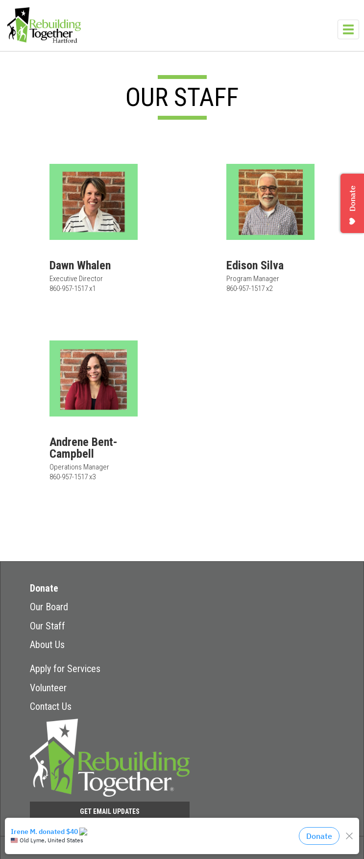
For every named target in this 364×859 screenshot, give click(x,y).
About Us (47, 645)
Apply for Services (65, 669)
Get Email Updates (110, 811)
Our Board (49, 607)
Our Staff (47, 626)
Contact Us (51, 706)
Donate (44, 588)
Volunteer (48, 688)
